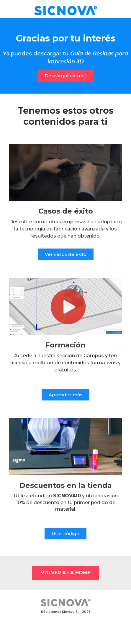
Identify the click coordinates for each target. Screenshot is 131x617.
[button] (65, 76)
